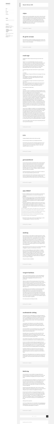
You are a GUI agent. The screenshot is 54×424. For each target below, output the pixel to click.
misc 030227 (27, 191)
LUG (24, 135)
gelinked (30, 47)
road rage (26, 55)
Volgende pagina (47, 416)
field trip (26, 371)
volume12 (8, 3)
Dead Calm (38, 40)
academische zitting (29, 312)
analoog (25, 233)
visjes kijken (25, 21)
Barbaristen (30, 277)
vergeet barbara (28, 273)
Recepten (7, 11)
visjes (25, 13)
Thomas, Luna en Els (36, 39)
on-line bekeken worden (30, 198)
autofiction (7, 26)
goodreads (7, 30)
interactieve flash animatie (29, 405)
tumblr (7, 31)
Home (6, 8)
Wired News (25, 207)
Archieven (7, 14)
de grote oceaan (28, 37)
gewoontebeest (28, 160)
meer (10, 27)
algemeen (30, 28)
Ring (40, 217)
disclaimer (7, 36)
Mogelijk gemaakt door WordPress (27, 422)
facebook (7, 29)
